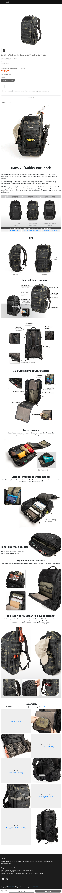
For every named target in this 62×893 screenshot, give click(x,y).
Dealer (3, 861)
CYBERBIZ (35, 887)
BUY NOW (48, 891)
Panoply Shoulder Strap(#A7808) (16, 828)
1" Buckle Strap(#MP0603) (46, 747)
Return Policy (33, 861)
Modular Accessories (50, 707)
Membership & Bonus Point (45, 861)
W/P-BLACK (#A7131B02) (51, 230)
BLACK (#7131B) (15, 230)
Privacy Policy (9, 861)
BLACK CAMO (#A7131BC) (31, 230)
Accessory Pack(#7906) (46, 797)
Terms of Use (17, 861)
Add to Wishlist (7, 91)
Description (31, 97)
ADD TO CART (21, 891)
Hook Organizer (16, 721)
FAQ (9, 863)
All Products (4, 863)
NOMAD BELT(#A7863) (16, 773)
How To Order (25, 861)
